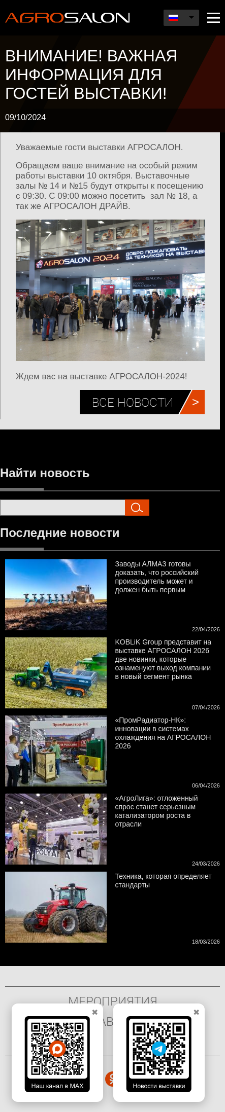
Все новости (132, 402)
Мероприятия (112, 1001)
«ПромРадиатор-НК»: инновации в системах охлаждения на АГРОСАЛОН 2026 (163, 733)
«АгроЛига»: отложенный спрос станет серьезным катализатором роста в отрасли (156, 811)
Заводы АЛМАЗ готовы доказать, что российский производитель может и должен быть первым (157, 577)
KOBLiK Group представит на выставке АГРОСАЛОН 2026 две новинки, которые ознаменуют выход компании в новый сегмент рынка (163, 659)
